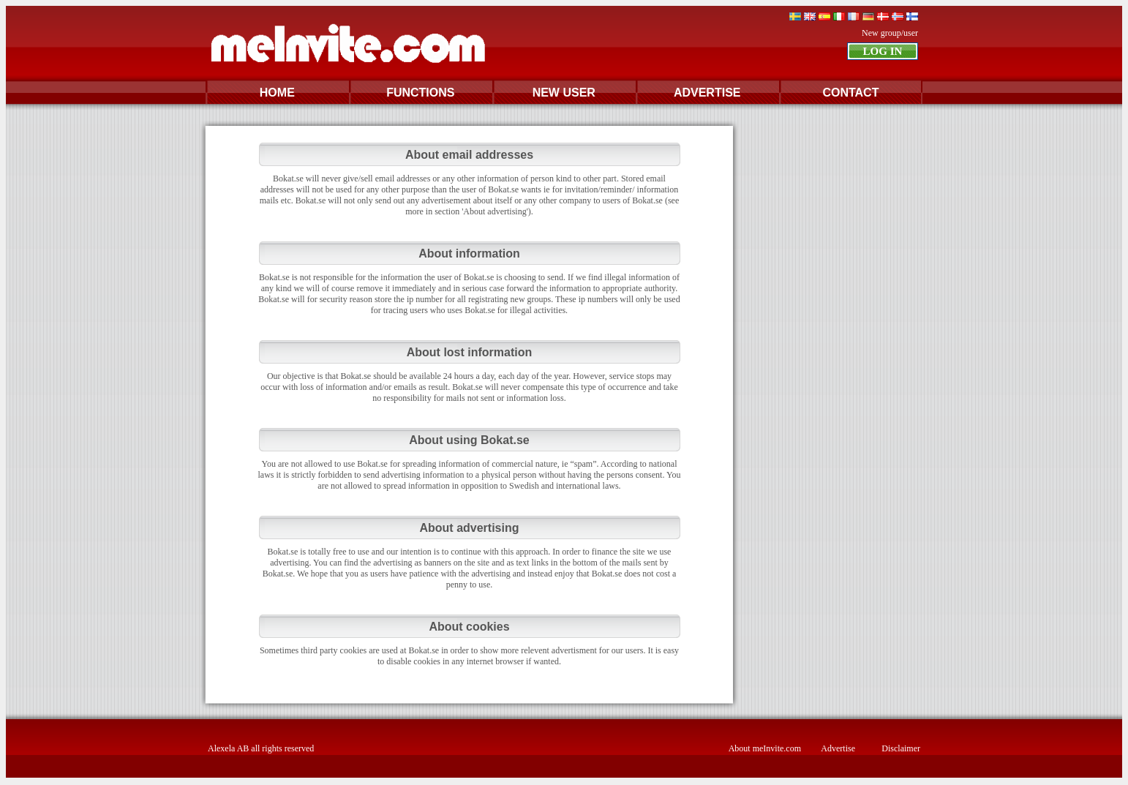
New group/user (890, 33)
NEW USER (564, 92)
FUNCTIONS (420, 92)
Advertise (838, 748)
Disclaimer (900, 748)
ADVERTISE (707, 92)
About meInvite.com (765, 748)
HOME (277, 92)
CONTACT (850, 92)
